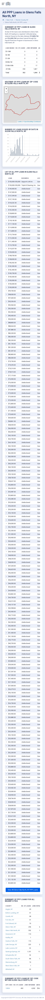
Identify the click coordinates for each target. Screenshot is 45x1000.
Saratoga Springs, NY (13, 951)
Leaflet (20, 121)
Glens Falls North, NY (13, 930)
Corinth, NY (9, 916)
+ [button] (6, 88)
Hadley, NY (9, 937)
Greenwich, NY (10, 934)
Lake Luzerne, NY (11, 948)
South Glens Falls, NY (13, 959)
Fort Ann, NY (10, 920)
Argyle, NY (9, 909)
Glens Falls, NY (11, 927)
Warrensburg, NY (11, 962)
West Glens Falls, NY (13, 966)
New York (9, 20)
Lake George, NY (11, 944)
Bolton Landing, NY (12, 913)
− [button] (6, 91)
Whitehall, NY (10, 969)
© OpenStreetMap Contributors (32, 121)
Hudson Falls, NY (11, 941)
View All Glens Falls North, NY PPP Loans (23, 890)
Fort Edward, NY (11, 923)
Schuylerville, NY (11, 955)
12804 (8, 988)
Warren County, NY (22, 20)
